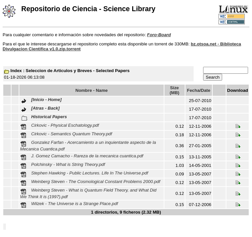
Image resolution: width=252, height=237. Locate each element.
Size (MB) (174, 90)
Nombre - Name (91, 90)
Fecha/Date (198, 90)
